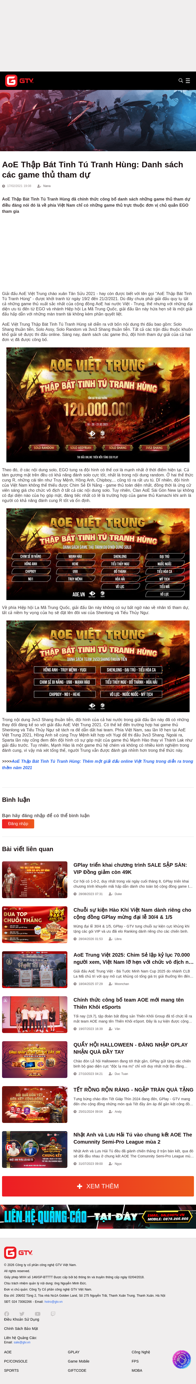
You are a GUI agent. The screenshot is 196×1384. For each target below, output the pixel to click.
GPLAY (74, 1352)
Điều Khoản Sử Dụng (21, 1319)
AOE (8, 1352)
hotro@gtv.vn (53, 1302)
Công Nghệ (141, 1352)
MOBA (137, 1370)
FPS (135, 1361)
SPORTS (11, 1370)
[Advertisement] (98, 36)
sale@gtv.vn (22, 1342)
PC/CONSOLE (16, 1361)
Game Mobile (78, 1361)
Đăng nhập (18, 824)
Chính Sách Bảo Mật (21, 1329)
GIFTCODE (77, 1370)
